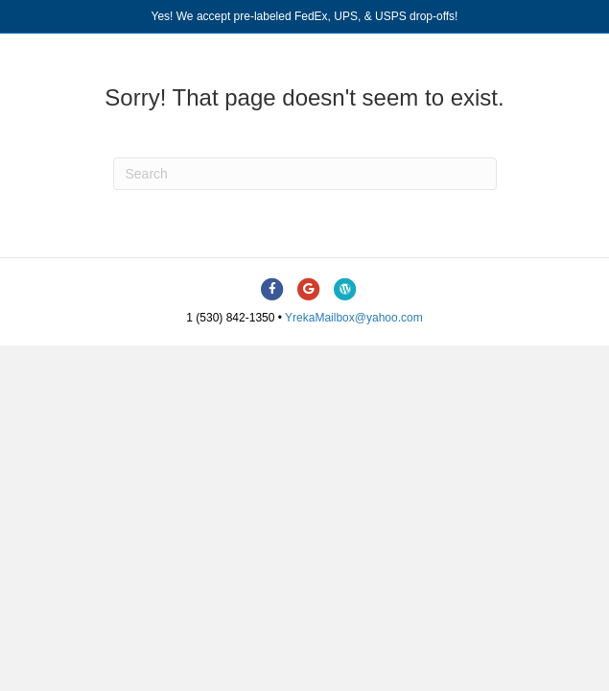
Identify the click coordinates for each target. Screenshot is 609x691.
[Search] (305, 173)
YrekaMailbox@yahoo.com (354, 317)
